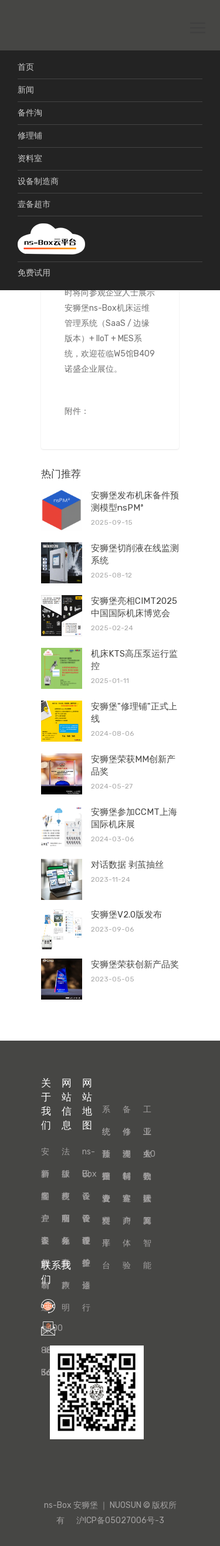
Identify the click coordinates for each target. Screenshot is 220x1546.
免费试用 (34, 273)
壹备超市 (34, 204)
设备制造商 (38, 181)
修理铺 (30, 136)
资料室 (30, 159)
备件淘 (30, 113)
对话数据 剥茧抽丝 (127, 864)
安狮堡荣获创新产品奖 (135, 964)
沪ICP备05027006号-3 (120, 1520)
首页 (26, 67)
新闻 (26, 90)
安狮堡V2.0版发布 (126, 914)
